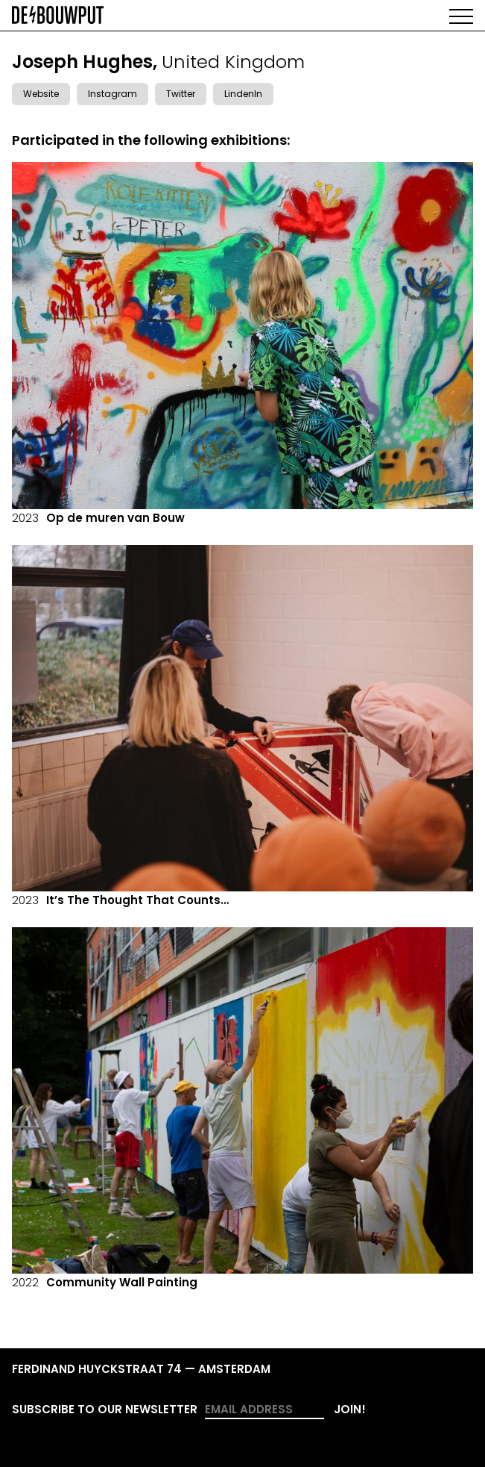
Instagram (112, 93)
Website (41, 93)
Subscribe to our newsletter (104, 1409)
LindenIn (243, 93)
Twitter (180, 93)
